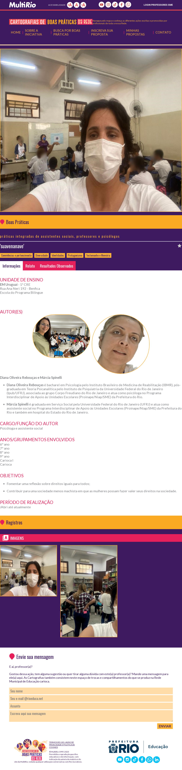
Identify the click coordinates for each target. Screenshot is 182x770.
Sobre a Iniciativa (33, 32)
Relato (30, 266)
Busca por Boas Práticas (66, 32)
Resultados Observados (56, 266)
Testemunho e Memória (98, 255)
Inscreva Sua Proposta (102, 32)
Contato (163, 32)
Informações (11, 266)
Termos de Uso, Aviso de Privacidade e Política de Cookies (62, 744)
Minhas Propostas (135, 32)
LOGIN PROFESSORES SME (158, 5)
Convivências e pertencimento (16, 255)
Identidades (58, 255)
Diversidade (42, 255)
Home (16, 32)
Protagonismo (75, 255)
